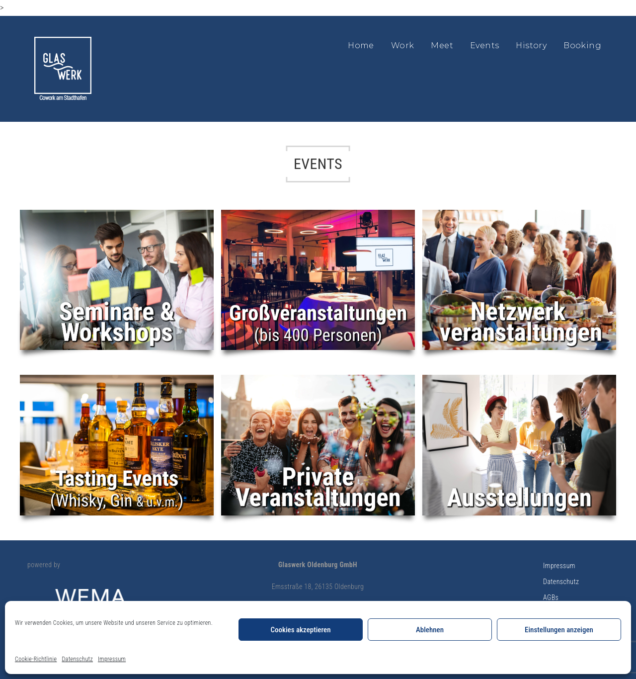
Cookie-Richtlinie (36, 659)
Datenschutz (77, 659)
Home (361, 45)
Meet (442, 45)
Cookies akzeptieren (300, 629)
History (531, 45)
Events (484, 45)
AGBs (550, 597)
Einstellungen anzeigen (559, 629)
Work (402, 45)
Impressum (112, 659)
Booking (582, 45)
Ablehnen (430, 629)
